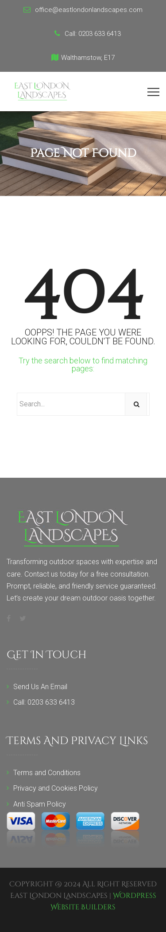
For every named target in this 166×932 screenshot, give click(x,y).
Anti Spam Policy (39, 804)
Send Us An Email (40, 686)
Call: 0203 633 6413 (44, 702)
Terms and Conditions (47, 772)
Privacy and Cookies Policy (55, 788)
